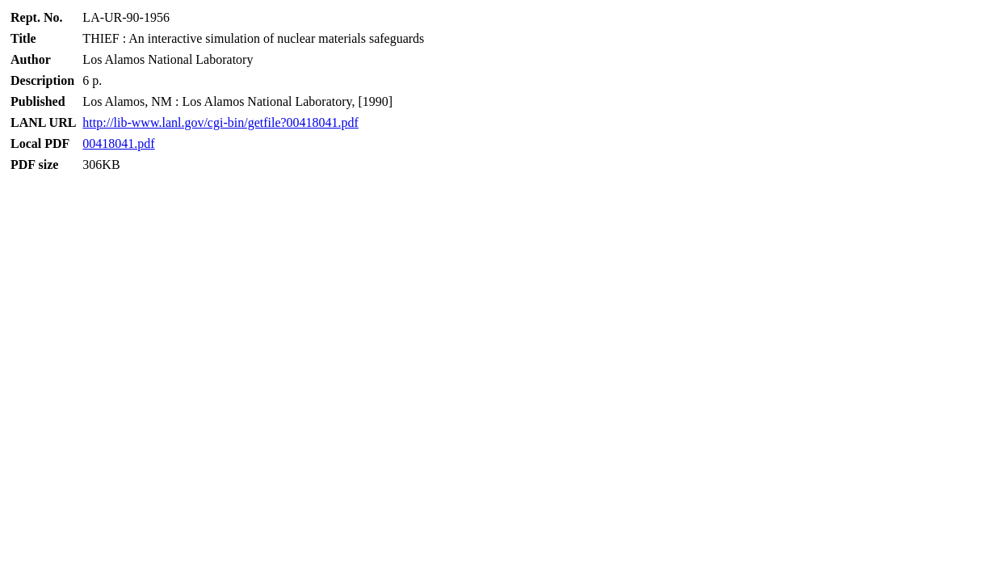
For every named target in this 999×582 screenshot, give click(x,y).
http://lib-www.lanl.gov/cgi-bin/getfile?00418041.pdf (220, 122)
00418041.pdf (118, 143)
